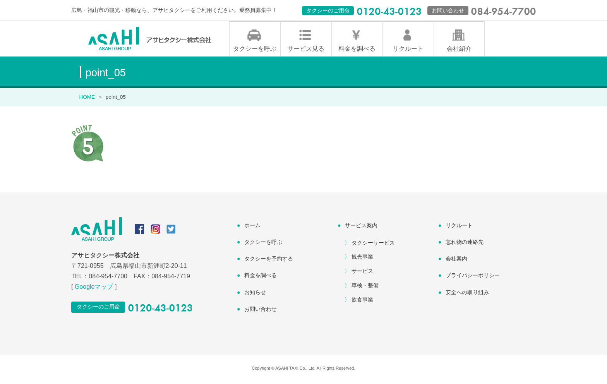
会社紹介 (459, 50)
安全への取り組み (467, 294)
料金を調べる (357, 50)
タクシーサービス (373, 245)
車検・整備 (365, 287)
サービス (362, 273)
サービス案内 (361, 227)
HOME (87, 99)
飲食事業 (362, 301)
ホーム (252, 227)
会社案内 (456, 260)
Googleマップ (94, 288)
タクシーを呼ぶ (254, 50)
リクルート (408, 50)
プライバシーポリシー (473, 277)
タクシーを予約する (268, 260)
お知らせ (255, 294)
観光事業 (362, 258)
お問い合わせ (260, 311)
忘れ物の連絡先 (465, 244)
